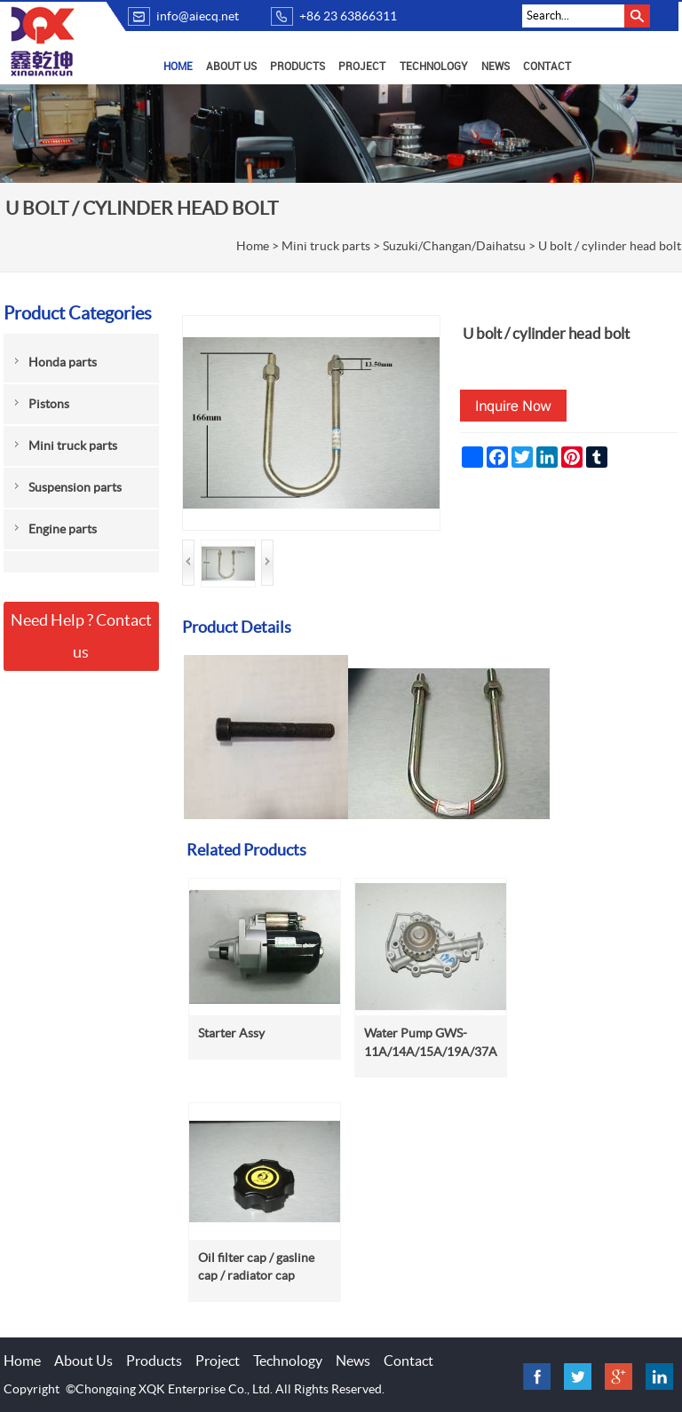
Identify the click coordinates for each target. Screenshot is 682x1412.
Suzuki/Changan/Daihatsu (454, 246)
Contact (547, 66)
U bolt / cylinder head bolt (609, 246)
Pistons (48, 404)
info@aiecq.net (197, 16)
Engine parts (62, 529)
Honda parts (62, 362)
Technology (434, 66)
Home (178, 66)
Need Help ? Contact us (81, 636)
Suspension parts (75, 487)
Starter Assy (231, 1033)
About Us (231, 66)
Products (297, 66)
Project (361, 66)
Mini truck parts (326, 246)
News (495, 66)
